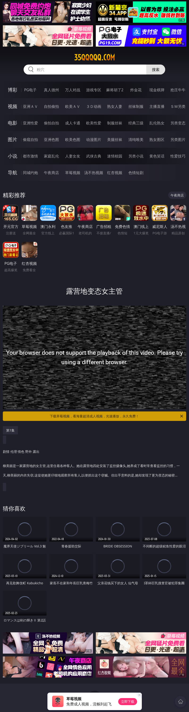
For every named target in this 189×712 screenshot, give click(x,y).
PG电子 (30, 89)
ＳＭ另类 (177, 106)
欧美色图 (72, 139)
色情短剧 (135, 172)
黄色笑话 (156, 156)
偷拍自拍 (51, 123)
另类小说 (135, 156)
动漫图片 (93, 139)
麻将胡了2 (114, 89)
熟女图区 (156, 139)
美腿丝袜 (114, 139)
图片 (12, 139)
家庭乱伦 (51, 156)
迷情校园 (114, 156)
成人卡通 (72, 123)
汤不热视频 (93, 172)
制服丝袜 (114, 123)
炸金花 (136, 89)
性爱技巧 (177, 156)
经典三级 (135, 123)
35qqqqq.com (94, 57)
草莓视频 (72, 172)
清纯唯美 (135, 139)
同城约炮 (30, 172)
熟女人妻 (114, 106)
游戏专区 (93, 89)
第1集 (10, 430)
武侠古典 (93, 156)
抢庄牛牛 (177, 89)
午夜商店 (51, 172)
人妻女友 (72, 156)
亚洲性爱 (30, 123)
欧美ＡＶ (72, 106)
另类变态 (177, 123)
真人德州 (51, 89)
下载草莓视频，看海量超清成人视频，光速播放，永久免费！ (117, 416)
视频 (12, 106)
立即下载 (127, 701)
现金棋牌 (156, 89)
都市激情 (30, 156)
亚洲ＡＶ (30, 106)
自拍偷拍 (51, 106)
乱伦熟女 (156, 123)
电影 (12, 123)
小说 (12, 156)
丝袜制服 (135, 106)
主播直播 (156, 106)
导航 (12, 172)
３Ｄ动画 (93, 106)
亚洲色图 (51, 139)
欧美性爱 (93, 123)
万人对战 (72, 89)
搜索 (156, 69)
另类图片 (177, 139)
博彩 (12, 90)
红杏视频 (114, 172)
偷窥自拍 (30, 139)
